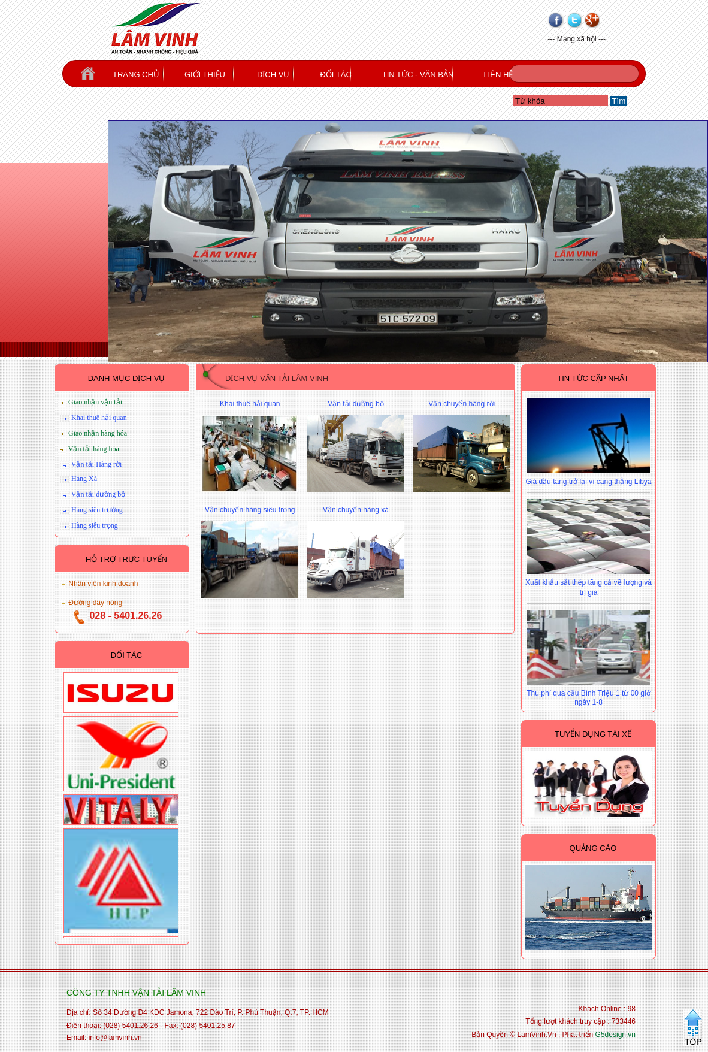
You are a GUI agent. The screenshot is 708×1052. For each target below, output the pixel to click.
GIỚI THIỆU (204, 74)
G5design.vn (615, 1034)
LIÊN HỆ (498, 74)
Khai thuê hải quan (99, 417)
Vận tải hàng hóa (93, 449)
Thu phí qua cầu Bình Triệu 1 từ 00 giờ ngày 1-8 (588, 697)
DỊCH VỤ (273, 74)
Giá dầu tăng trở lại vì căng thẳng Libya (588, 481)
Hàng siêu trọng (94, 525)
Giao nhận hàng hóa (97, 433)
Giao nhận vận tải (95, 402)
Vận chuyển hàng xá (356, 510)
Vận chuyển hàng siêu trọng (250, 510)
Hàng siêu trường (97, 510)
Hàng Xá (84, 478)
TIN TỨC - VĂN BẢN (418, 74)
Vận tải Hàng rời (96, 464)
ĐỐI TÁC (335, 74)
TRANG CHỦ (136, 74)
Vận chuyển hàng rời (461, 404)
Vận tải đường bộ (98, 494)
